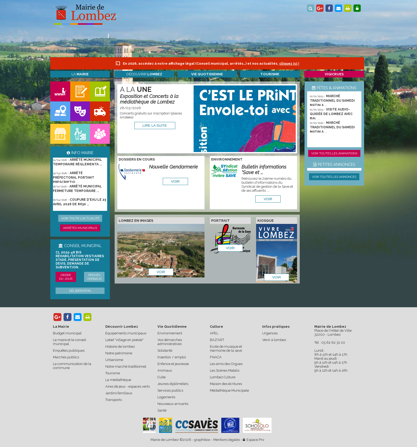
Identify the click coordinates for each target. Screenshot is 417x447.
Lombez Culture (222, 377)
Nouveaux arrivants (172, 404)
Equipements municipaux (126, 333)
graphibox (202, 440)
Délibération (80, 291)
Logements (166, 397)
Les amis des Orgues (226, 364)
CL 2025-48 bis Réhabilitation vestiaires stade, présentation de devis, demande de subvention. (80, 260)
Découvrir (144, 74)
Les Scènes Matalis (224, 370)
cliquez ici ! (289, 63)
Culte (161, 377)
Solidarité (164, 350)
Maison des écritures (226, 384)
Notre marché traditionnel (125, 366)
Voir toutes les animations (334, 153)
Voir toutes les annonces (334, 177)
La (80, 74)
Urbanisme (114, 360)
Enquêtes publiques (69, 350)
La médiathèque (118, 380)
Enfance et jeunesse (173, 364)
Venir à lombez (274, 340)
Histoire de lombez (120, 346)
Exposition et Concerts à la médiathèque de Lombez (149, 99)
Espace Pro (253, 440)
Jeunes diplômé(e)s (172, 384)
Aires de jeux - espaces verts (127, 386)
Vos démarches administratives (169, 342)
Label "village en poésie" (124, 340)
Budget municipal (67, 333)
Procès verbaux (94, 277)
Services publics (170, 390)
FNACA (216, 357)
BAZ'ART (217, 340)
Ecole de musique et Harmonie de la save (226, 348)
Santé (161, 410)
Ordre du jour (66, 277)
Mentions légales (226, 440)
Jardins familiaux (118, 393)
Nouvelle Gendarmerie (173, 167)
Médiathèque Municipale (229, 390)
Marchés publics (66, 357)
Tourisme (112, 373)
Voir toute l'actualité (80, 218)
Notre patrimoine (118, 353)
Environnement (169, 333)
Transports (113, 400)
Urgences (270, 333)
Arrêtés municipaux (80, 228)
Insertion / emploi (171, 357)
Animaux (164, 370)
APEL (214, 333)
